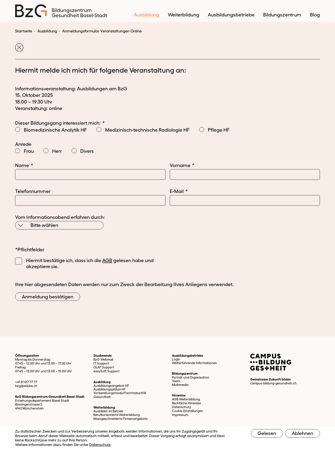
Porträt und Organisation (190, 377)
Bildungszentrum (185, 373)
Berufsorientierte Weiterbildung (116, 415)
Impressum (180, 415)
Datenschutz (181, 407)
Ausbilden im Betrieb (108, 411)
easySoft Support (106, 371)
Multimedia (180, 385)
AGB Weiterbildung (186, 399)
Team (176, 381)
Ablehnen (302, 433)
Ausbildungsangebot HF (111, 385)
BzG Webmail (103, 359)
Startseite (23, 31)
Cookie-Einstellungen (187, 411)
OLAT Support (103, 367)
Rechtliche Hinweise (186, 403)
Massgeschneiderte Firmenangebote (120, 418)
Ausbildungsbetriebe (187, 355)
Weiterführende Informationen (194, 363)
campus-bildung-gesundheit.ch (273, 383)
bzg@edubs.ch (26, 386)
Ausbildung (47, 31)
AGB (107, 260)
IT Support (101, 363)
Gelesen (267, 433)
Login (176, 359)
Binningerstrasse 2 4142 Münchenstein (29, 406)
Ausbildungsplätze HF (109, 389)
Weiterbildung (104, 407)
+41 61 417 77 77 (26, 382)
